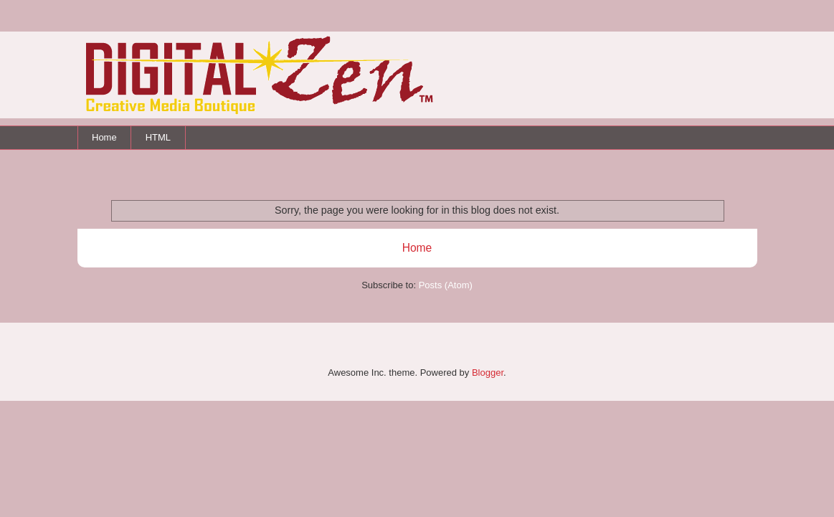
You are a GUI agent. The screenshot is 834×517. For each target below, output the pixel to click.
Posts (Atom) (446, 285)
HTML (158, 137)
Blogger (487, 372)
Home (104, 137)
